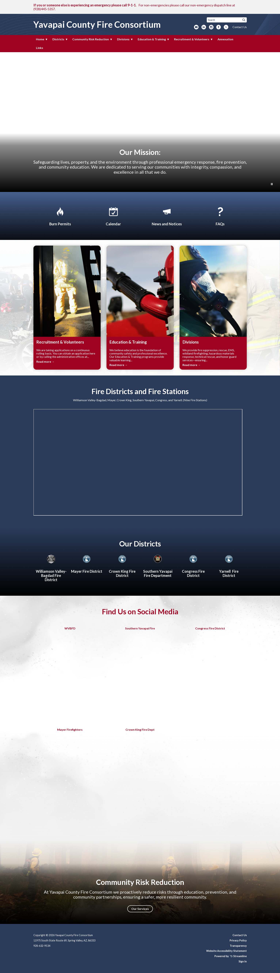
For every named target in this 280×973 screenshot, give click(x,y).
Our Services (140, 908)
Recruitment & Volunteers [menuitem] (191, 39)
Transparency (238, 945)
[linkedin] (203, 27)
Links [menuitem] (39, 47)
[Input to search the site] (227, 19)
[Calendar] (113, 216)
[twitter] (226, 27)
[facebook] (218, 27)
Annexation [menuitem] (225, 39)
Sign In (243, 961)
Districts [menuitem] (58, 39)
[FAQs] (220, 216)
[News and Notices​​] (167, 216)
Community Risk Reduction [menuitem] (90, 39)
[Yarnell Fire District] (229, 565)
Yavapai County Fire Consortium (97, 24)
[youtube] (196, 27)
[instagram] (211, 27)
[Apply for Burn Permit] (60, 216)
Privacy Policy (238, 940)
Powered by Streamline (230, 956)
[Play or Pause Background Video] (271, 184)
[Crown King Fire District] (122, 565)
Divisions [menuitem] (123, 39)
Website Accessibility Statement (226, 950)
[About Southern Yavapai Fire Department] (158, 565)
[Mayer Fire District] (87, 563)
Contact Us (240, 27)
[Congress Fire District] (193, 565)
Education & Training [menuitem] (152, 39)
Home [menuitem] (40, 39)
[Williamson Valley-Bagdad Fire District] (51, 567)
